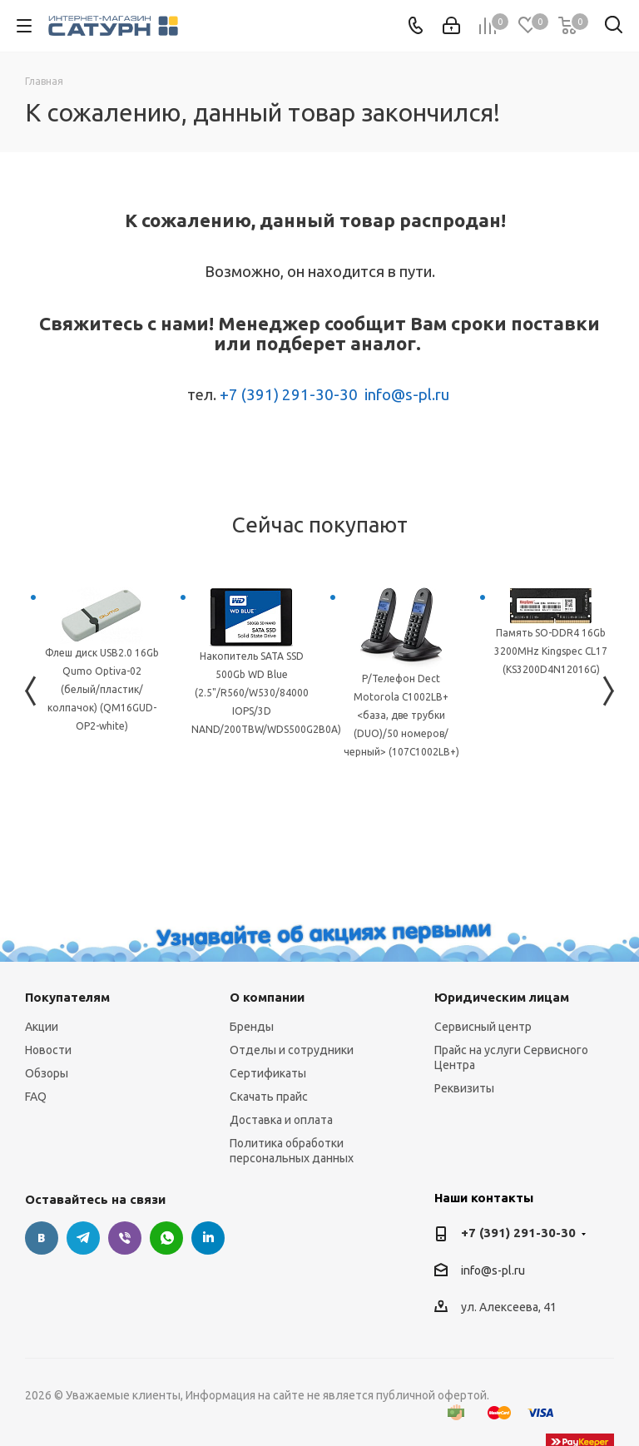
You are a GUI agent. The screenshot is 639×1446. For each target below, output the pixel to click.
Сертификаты (268, 1073)
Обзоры (46, 1073)
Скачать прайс (269, 1096)
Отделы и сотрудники (292, 1050)
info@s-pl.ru (406, 395)
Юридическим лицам (501, 997)
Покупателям (67, 997)
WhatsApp (166, 1238)
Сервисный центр (483, 1026)
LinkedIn (208, 1238)
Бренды (252, 1026)
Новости (48, 1050)
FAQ (36, 1096)
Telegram (83, 1238)
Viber (124, 1238)
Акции (41, 1026)
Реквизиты (464, 1088)
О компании (267, 997)
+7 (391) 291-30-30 (289, 395)
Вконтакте (41, 1238)
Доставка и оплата (281, 1120)
